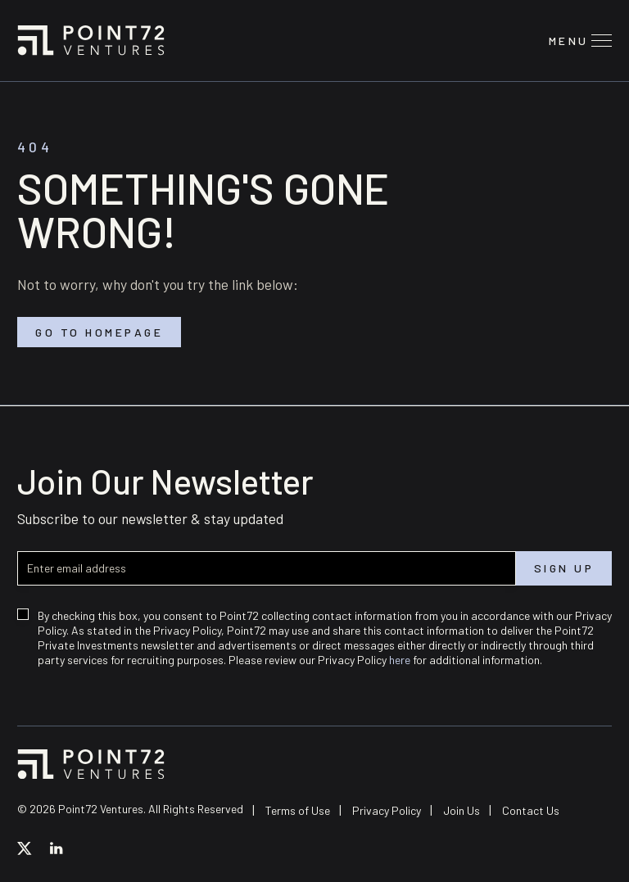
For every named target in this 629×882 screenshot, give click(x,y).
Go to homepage (99, 332)
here (399, 660)
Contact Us (530, 810)
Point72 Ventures (91, 40)
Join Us (461, 810)
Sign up (564, 568)
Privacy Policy (386, 810)
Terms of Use (297, 810)
